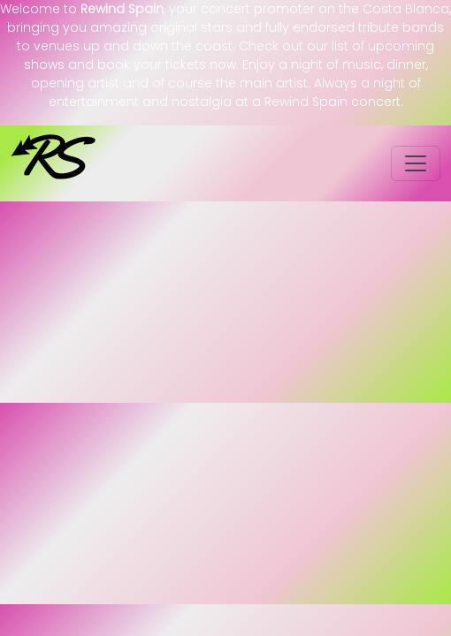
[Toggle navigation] (415, 163)
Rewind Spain (122, 9)
